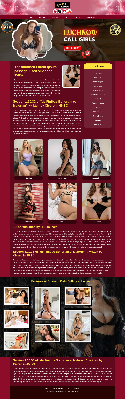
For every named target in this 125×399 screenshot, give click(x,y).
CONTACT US (91, 17)
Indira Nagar (98, 82)
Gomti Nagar (98, 116)
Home (32, 17)
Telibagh (98, 99)
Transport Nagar (98, 103)
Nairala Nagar (98, 90)
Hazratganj (98, 77)
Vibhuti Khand (98, 112)
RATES (67, 17)
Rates (61, 388)
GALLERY (78, 17)
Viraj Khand (98, 73)
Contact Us (76, 388)
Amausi (98, 120)
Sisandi (98, 107)
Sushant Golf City (98, 95)
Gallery (67, 388)
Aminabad (98, 124)
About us (42, 17)
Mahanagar (98, 86)
